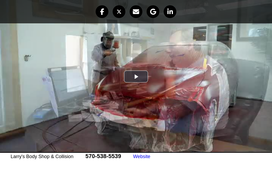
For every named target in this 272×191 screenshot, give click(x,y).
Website (141, 156)
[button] (102, 11)
